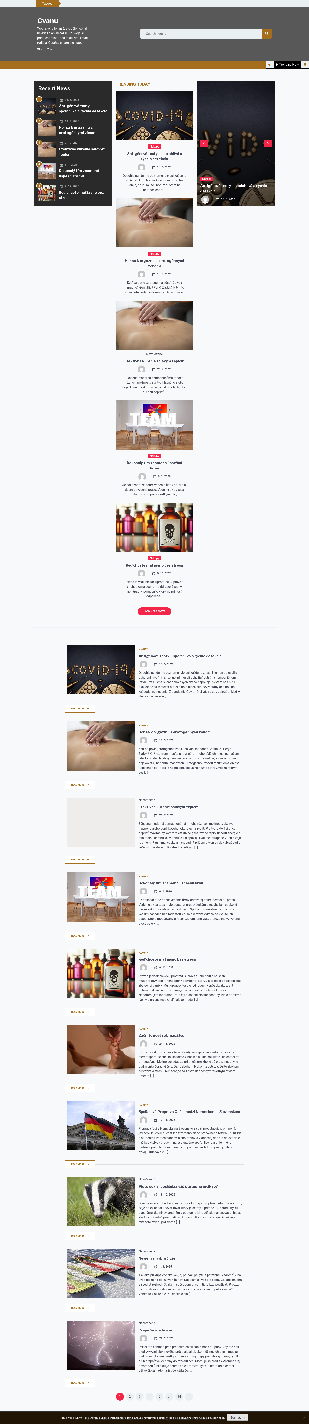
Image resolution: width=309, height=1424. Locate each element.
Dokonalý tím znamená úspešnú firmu (171, 883)
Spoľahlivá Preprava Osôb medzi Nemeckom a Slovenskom (189, 1112)
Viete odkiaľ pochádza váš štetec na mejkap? (178, 1186)
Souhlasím (237, 1417)
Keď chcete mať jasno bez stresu (154, 565)
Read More (80, 708)
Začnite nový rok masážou (161, 1035)
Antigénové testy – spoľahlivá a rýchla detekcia (180, 656)
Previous (204, 143)
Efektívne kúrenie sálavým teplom (154, 361)
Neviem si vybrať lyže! (157, 1258)
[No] (304, 1417)
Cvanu (47, 21)
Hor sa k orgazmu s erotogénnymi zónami (175, 732)
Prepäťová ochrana (155, 1330)
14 (179, 1396)
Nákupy (154, 146)
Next (268, 143)
